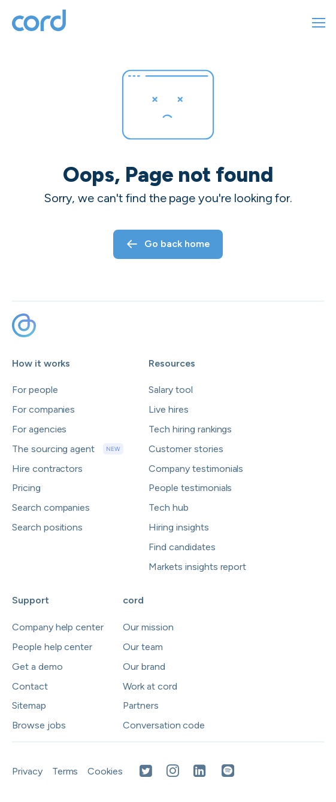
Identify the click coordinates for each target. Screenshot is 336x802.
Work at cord (150, 686)
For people (35, 389)
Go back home (167, 243)
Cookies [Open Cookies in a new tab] (105, 771)
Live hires (169, 409)
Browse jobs (38, 725)
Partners (141, 705)
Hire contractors (47, 468)
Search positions (47, 527)
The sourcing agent (67, 449)
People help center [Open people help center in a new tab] (52, 646)
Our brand (144, 666)
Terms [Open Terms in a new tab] (65, 771)
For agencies (39, 429)
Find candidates (182, 547)
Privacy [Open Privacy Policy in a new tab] (27, 771)
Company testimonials (196, 468)
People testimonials (190, 487)
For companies (43, 409)
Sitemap (29, 705)
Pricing (26, 487)
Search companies (51, 507)
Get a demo (37, 666)
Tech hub (169, 507)
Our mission (148, 627)
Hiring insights (178, 527)
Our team (143, 646)
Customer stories (186, 449)
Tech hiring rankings (190, 429)
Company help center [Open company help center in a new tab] (58, 627)
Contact (30, 686)
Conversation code (164, 725)
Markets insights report (197, 566)
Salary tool (170, 389)
